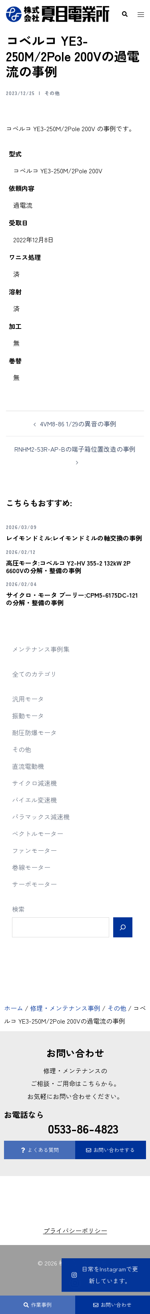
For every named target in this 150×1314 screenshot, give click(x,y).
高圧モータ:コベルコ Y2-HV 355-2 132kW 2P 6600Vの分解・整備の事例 (68, 566)
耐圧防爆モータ (34, 732)
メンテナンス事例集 (41, 649)
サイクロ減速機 (34, 783)
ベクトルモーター (37, 833)
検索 (18, 909)
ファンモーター (34, 850)
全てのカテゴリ (34, 674)
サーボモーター (34, 884)
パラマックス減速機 (41, 816)
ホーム (13, 1008)
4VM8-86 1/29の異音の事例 (78, 423)
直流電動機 (28, 766)
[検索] (122, 927)
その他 (52, 92)
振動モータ (28, 715)
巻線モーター (31, 867)
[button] (124, 14)
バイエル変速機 (34, 800)
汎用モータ (28, 699)
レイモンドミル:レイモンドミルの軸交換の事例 (74, 538)
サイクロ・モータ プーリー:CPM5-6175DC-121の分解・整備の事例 (72, 598)
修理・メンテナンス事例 (65, 1008)
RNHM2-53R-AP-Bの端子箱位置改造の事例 (75, 449)
